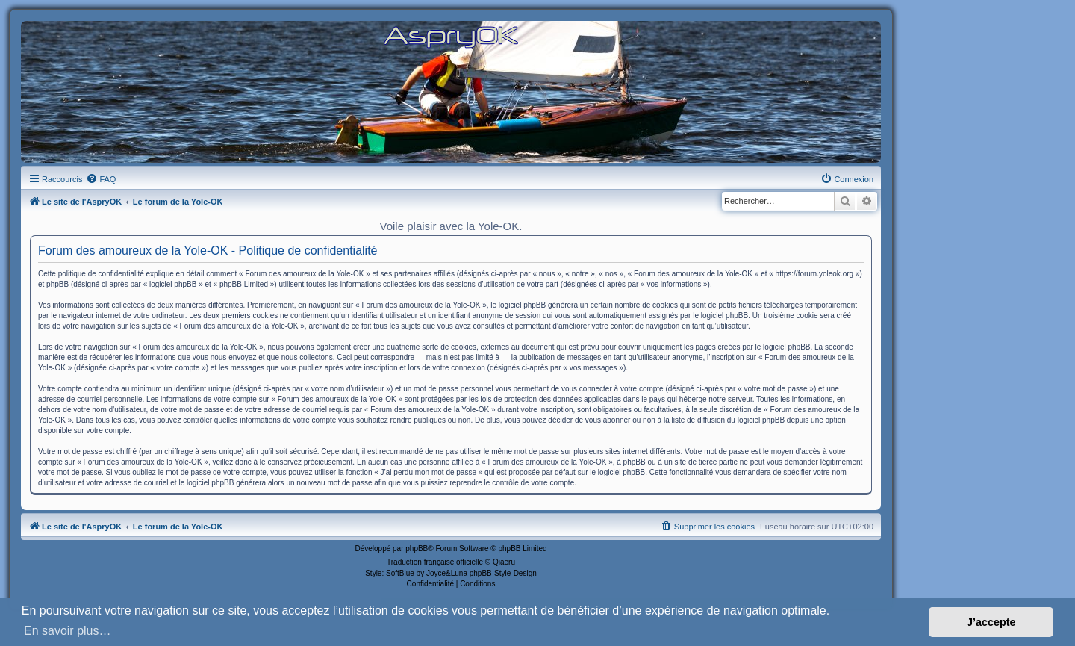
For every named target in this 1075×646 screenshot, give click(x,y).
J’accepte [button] (991, 622)
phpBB (416, 548)
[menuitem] (101, 179)
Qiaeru (504, 562)
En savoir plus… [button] (67, 630)
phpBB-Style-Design (503, 573)
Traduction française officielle (435, 562)
